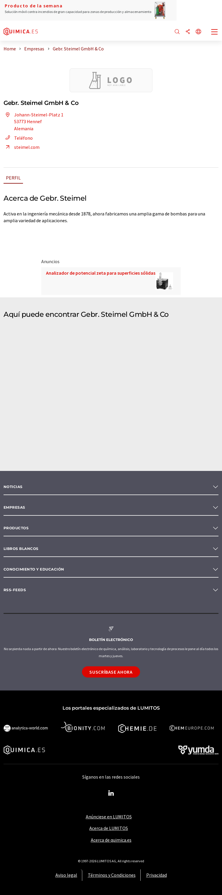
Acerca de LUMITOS (108, 828)
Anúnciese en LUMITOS (109, 817)
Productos (16, 528)
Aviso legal (66, 875)
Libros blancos (21, 548)
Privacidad (156, 875)
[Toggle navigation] (214, 32)
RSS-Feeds (15, 590)
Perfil (13, 178)
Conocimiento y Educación (34, 569)
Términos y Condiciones (112, 875)
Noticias (13, 486)
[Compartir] (188, 32)
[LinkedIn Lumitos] (111, 793)
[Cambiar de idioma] (198, 32)
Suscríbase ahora (110, 672)
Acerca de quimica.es (111, 840)
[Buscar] (177, 32)
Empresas (14, 507)
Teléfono (18, 138)
